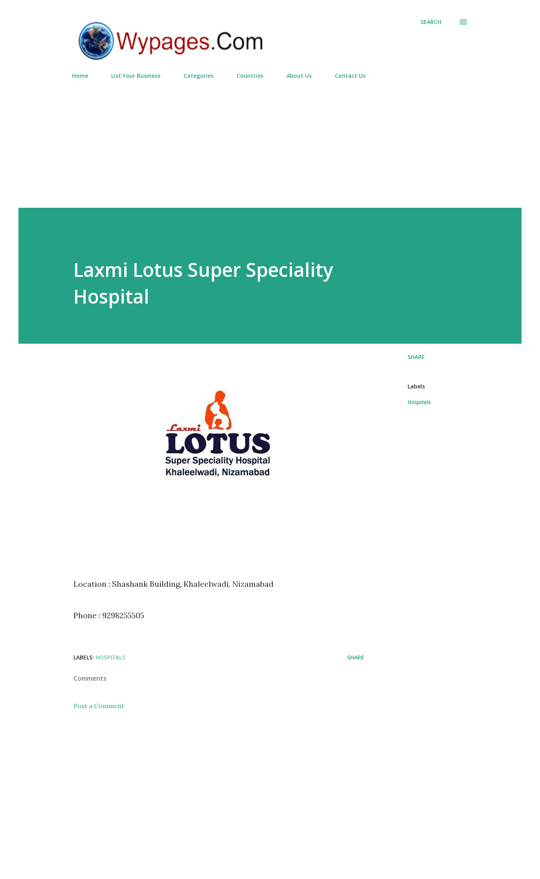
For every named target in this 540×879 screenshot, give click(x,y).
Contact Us (350, 75)
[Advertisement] (270, 140)
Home (80, 75)
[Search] (431, 22)
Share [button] (416, 357)
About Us (299, 75)
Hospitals (419, 402)
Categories (198, 75)
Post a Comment (98, 706)
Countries (250, 75)
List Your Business (135, 75)
